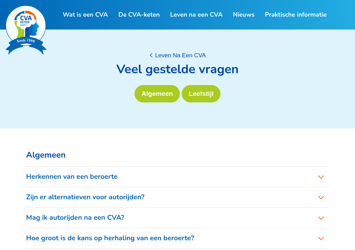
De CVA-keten (138, 14)
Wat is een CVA (85, 14)
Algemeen (157, 93)
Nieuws (243, 14)
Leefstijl (201, 93)
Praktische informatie (296, 14)
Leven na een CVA (196, 14)
